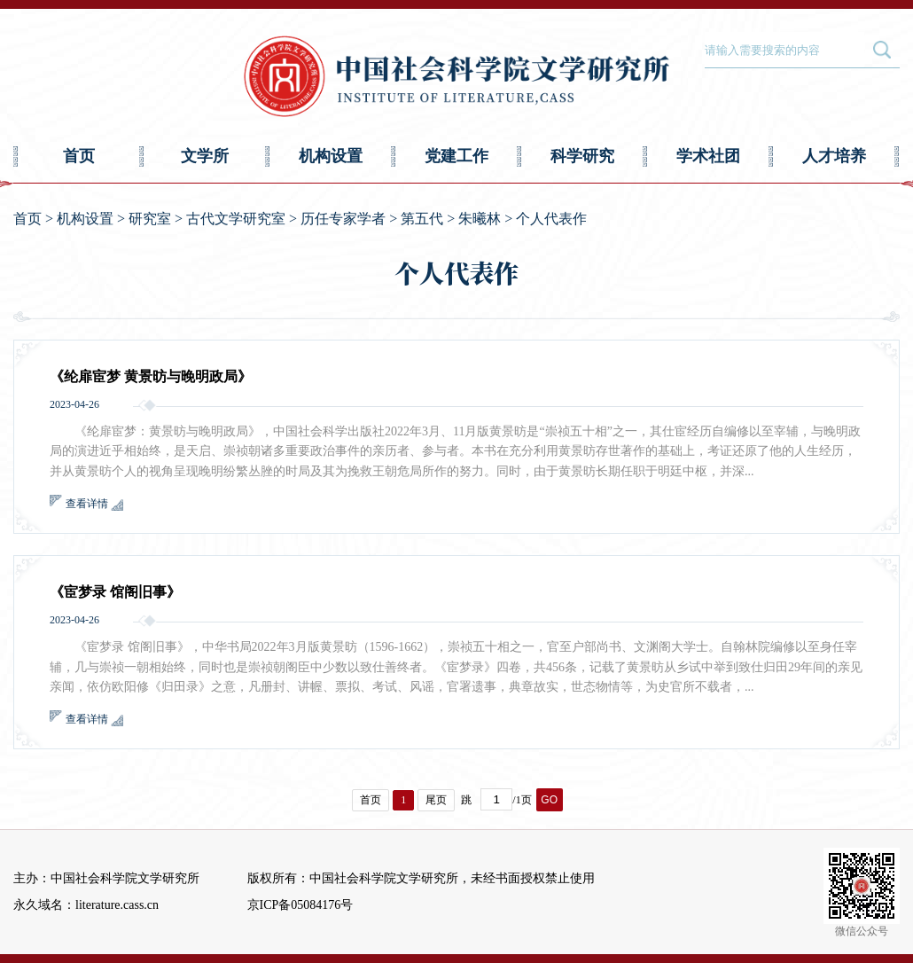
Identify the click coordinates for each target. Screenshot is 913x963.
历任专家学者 (343, 218)
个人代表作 (551, 218)
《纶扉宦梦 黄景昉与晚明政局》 (151, 376)
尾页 (436, 800)
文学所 (205, 156)
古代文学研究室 (235, 218)
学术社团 (708, 156)
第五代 (422, 218)
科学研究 (582, 156)
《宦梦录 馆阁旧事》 (115, 591)
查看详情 (87, 503)
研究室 (150, 218)
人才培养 (834, 156)
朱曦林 (479, 218)
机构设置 (331, 156)
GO (549, 800)
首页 (79, 156)
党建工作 (456, 156)
